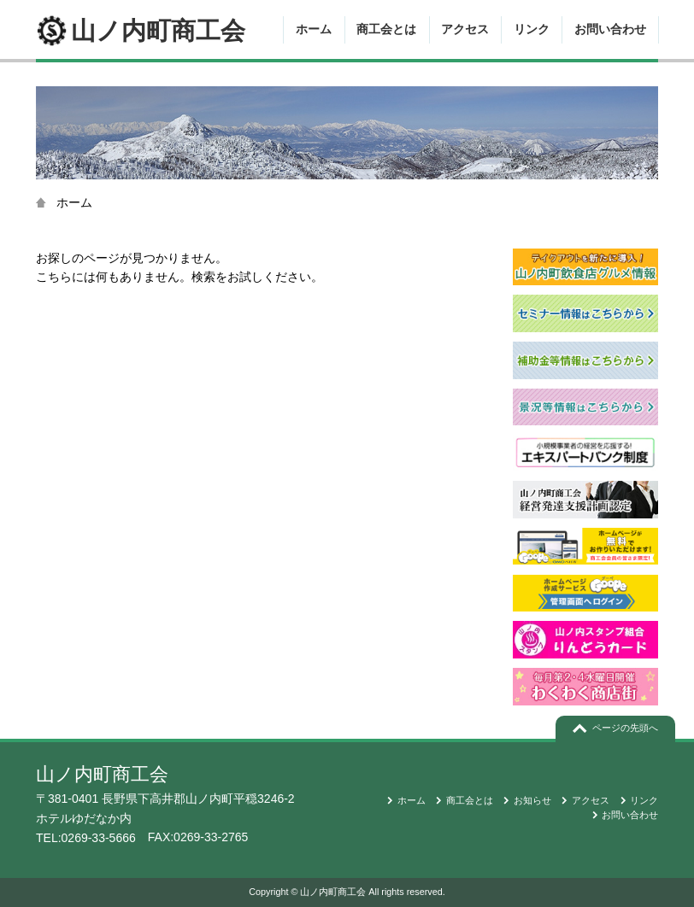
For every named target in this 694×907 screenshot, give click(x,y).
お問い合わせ (610, 29)
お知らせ (532, 800)
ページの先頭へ (625, 728)
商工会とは (386, 29)
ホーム (314, 29)
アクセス (465, 29)
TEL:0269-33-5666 (86, 838)
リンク (532, 29)
